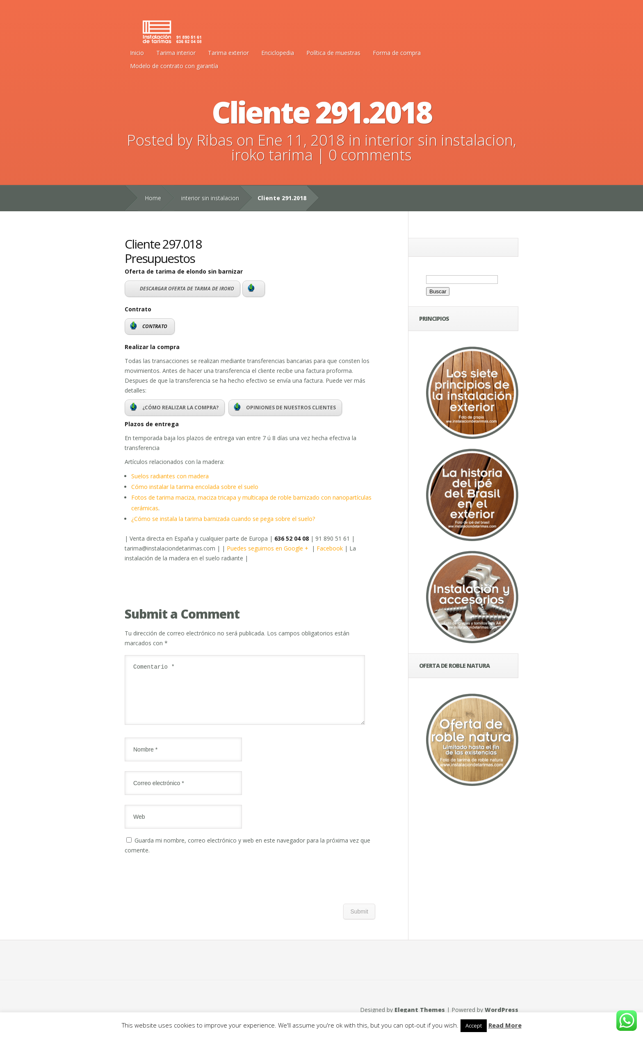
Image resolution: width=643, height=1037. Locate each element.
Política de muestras (333, 53)
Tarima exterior (228, 53)
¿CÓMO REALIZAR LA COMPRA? (174, 407)
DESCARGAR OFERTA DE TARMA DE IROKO (187, 288)
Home (153, 198)
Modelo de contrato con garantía (174, 66)
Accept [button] (473, 1025)
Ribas (214, 140)
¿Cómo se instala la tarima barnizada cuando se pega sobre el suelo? (223, 519)
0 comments (370, 155)
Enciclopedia (277, 53)
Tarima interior (176, 53)
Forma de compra (397, 53)
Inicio (137, 53)
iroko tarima (272, 155)
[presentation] (187, 889)
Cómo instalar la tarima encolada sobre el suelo (194, 487)
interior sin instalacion (439, 140)
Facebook (330, 548)
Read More (505, 1025)
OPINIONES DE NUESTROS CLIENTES (285, 407)
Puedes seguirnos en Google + (269, 548)
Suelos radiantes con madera (170, 476)
